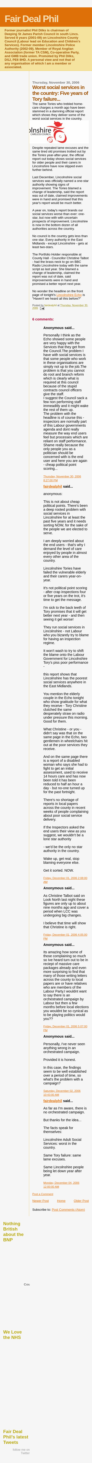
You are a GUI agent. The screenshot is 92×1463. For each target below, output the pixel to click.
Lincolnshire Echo (69, 295)
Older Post (81, 1201)
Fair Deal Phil (31, 18)
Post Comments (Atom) (68, 1209)
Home (61, 1201)
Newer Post (40, 1201)
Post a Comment (42, 1194)
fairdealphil (52, 486)
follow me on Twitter (21, 1451)
